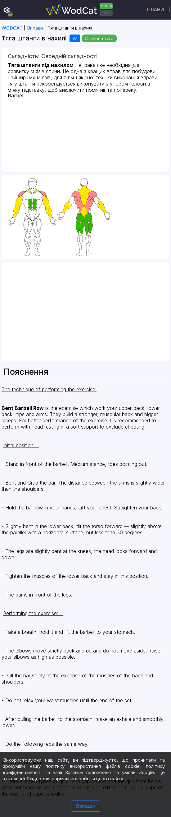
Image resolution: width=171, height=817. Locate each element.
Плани (155, 9)
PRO (106, 13)
